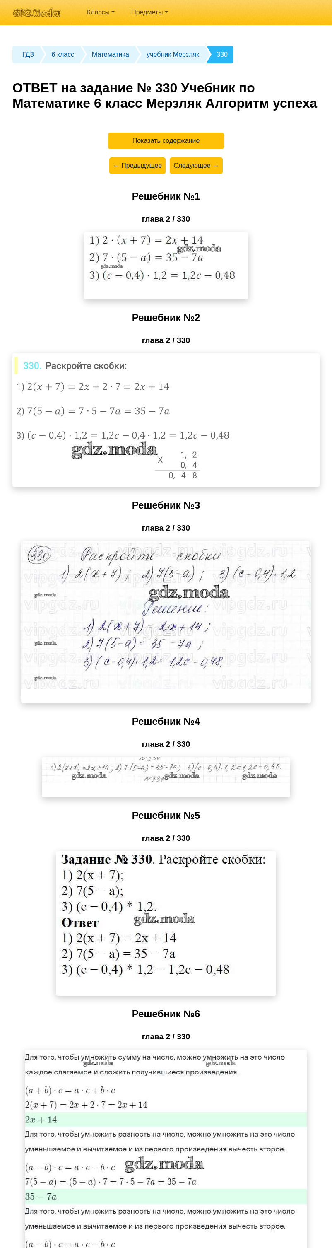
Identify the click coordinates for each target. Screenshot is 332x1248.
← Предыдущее (137, 165)
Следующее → (196, 165)
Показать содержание (166, 140)
